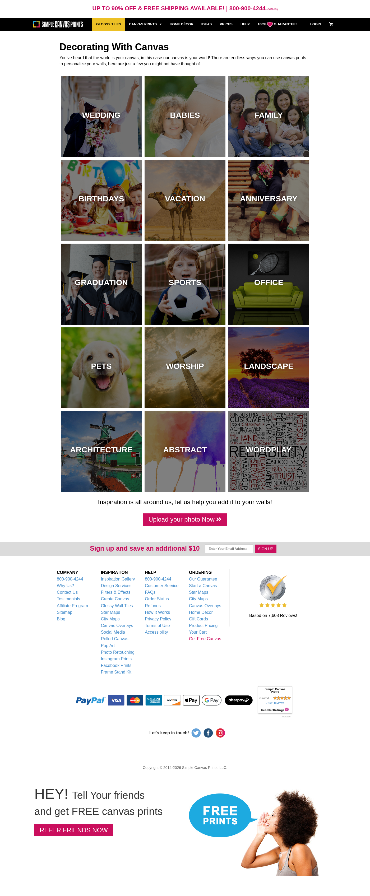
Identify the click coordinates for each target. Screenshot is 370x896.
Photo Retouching (118, 652)
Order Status (157, 599)
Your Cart (198, 632)
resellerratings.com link (275, 710)
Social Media (113, 632)
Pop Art (108, 646)
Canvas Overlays (117, 626)
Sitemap (64, 612)
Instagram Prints (116, 659)
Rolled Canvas (114, 639)
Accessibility (156, 632)
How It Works (157, 612)
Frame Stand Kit (116, 672)
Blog (61, 619)
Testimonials (68, 599)
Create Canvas (115, 599)
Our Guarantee (203, 579)
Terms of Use (157, 626)
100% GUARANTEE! (277, 24)
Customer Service (161, 586)
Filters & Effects (116, 593)
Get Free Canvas (205, 639)
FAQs (150, 593)
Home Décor (201, 612)
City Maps (110, 619)
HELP (245, 24)
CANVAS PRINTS (145, 24)
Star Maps (110, 612)
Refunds (153, 606)
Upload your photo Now (185, 519)
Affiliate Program (72, 606)
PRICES (226, 24)
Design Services (116, 586)
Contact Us (67, 593)
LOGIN (315, 24)
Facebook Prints (116, 666)
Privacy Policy (158, 619)
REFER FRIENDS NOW (75, 830)
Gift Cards (198, 619)
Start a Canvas (203, 586)
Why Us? (65, 586)
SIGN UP (265, 549)
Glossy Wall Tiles (117, 606)
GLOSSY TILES (108, 24)
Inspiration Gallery (118, 579)
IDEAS (206, 24)
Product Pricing (203, 626)
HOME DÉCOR (181, 24)
